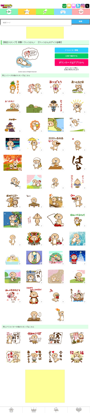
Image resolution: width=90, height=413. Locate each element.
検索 (80, 21)
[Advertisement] (45, 33)
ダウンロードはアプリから (71, 62)
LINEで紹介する (71, 56)
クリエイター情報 (71, 50)
